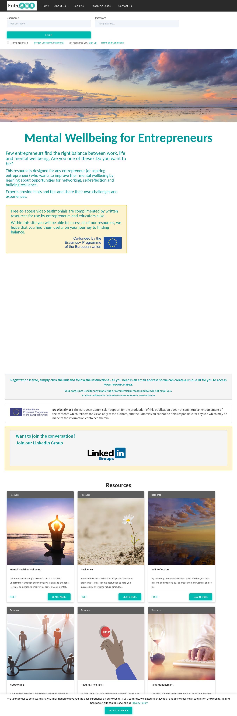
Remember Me (19, 31)
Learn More (45, 452)
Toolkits (79, 6)
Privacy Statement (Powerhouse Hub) (138, 690)
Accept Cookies (118, 710)
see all (118, 668)
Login (194, 23)
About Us (60, 6)
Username (13, 18)
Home (45, 6)
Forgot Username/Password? (49, 31)
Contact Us (125, 6)
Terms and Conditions (112, 31)
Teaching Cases (101, 6)
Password (88, 18)
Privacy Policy (140, 702)
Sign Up (93, 31)
